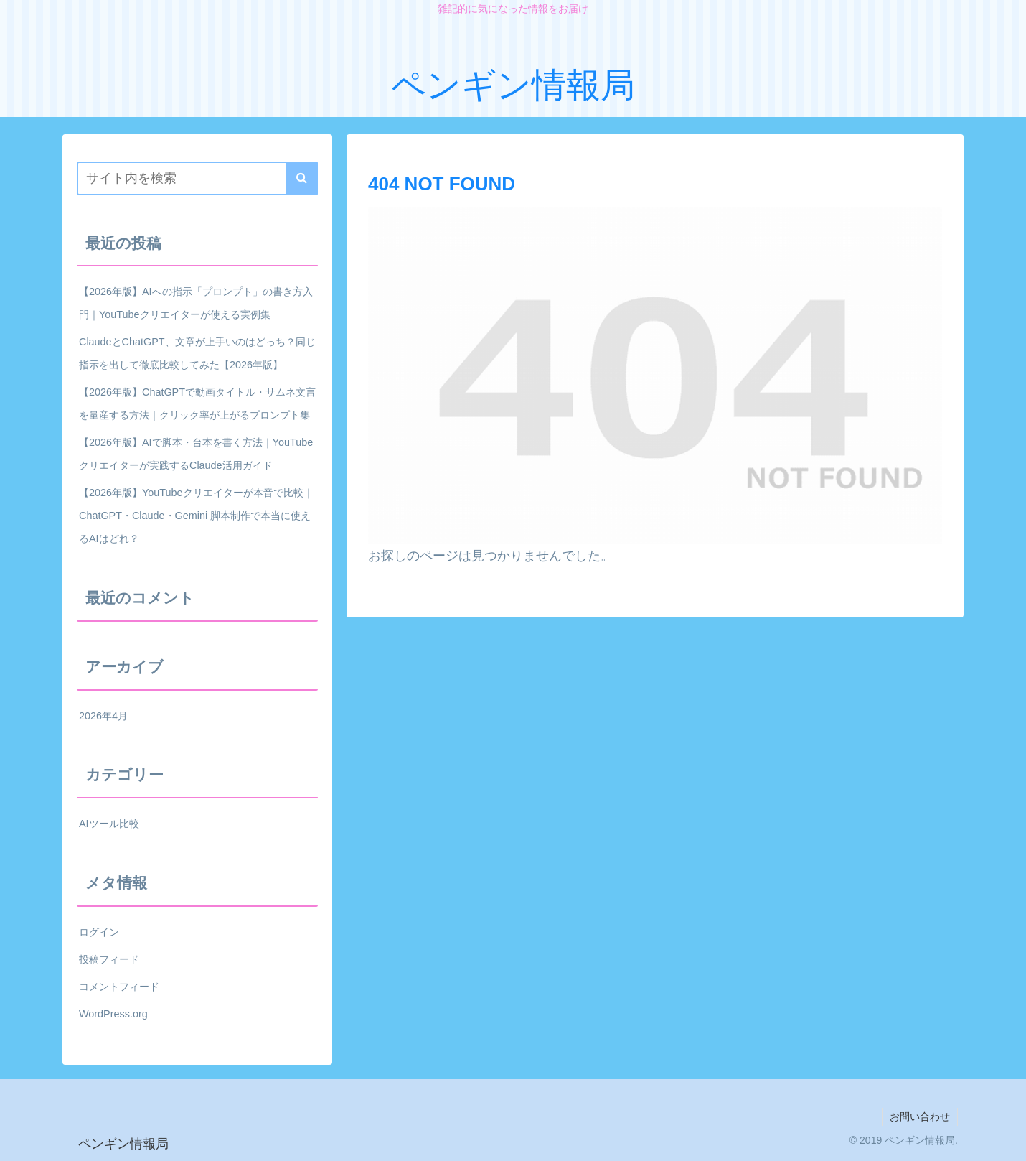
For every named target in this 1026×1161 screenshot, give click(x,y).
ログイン (99, 932)
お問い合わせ (920, 1116)
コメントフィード (119, 986)
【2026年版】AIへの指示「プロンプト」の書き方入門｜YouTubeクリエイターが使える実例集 (196, 303)
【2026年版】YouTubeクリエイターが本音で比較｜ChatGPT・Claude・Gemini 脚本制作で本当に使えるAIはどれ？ (196, 515)
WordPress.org (113, 1014)
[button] (302, 178)
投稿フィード (109, 959)
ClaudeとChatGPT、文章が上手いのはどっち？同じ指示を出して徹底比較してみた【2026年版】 (197, 353)
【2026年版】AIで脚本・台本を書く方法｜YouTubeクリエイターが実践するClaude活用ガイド (196, 454)
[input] (197, 178)
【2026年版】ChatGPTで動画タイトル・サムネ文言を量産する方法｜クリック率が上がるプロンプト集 (197, 403)
